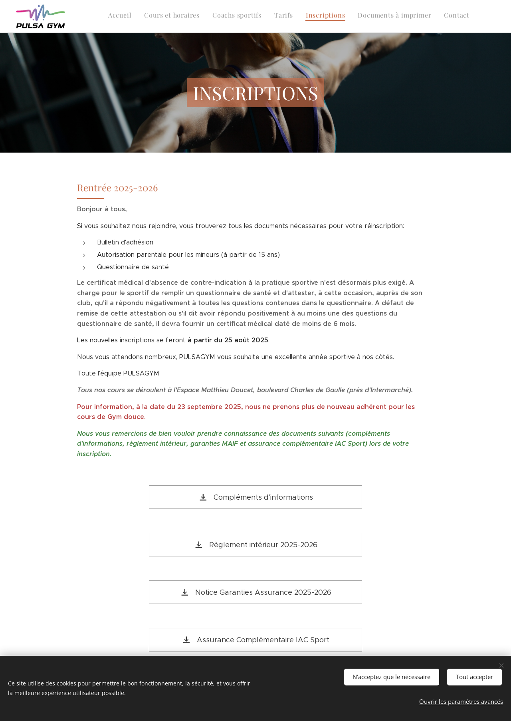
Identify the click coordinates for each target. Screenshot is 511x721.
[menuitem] (395, 16)
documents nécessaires (290, 226)
